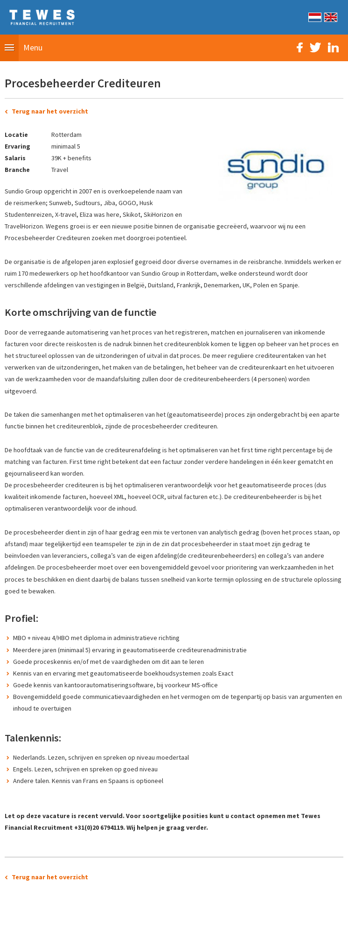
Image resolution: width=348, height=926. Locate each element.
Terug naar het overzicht (50, 111)
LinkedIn (333, 47)
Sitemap (121, 914)
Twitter (315, 47)
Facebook (300, 47)
